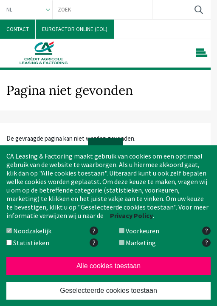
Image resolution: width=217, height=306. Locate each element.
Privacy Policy (131, 215)
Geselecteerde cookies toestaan (108, 290)
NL (9, 9)
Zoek (198, 9)
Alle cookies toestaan (108, 265)
